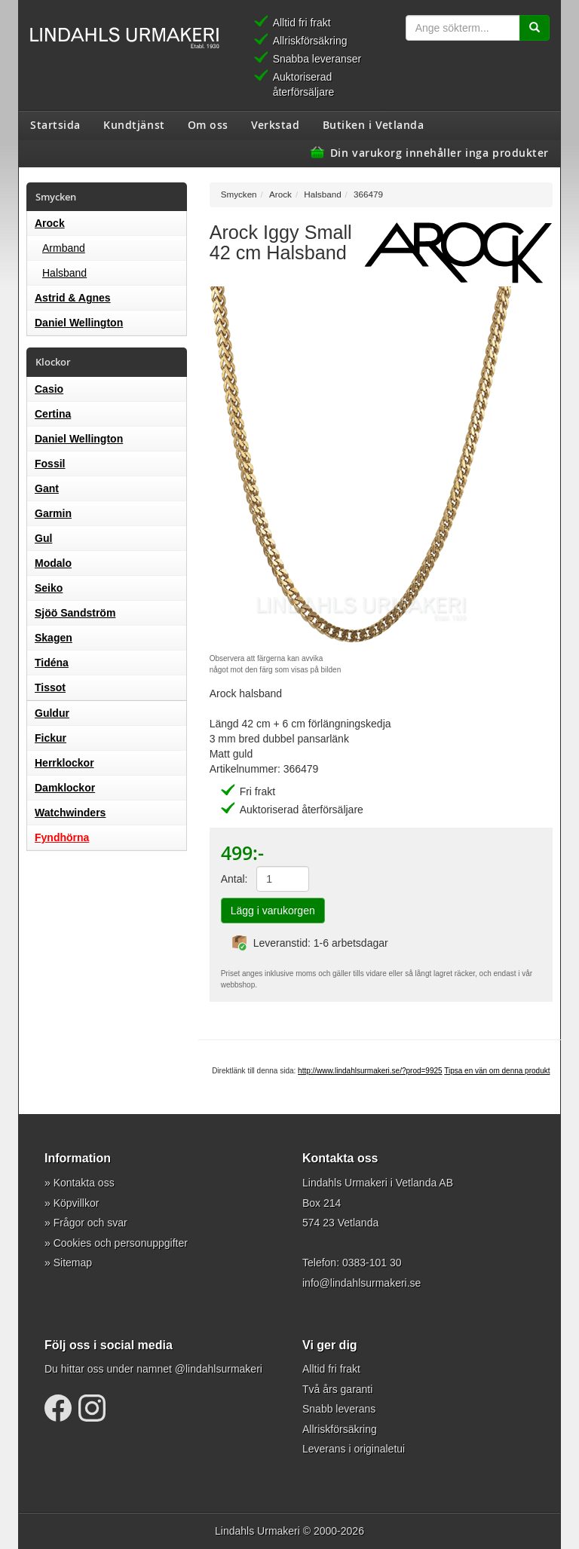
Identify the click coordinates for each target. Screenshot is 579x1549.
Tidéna (52, 663)
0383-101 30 (372, 1263)
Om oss (208, 124)
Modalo (53, 563)
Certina (53, 414)
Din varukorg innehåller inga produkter (439, 152)
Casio (49, 389)
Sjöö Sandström (75, 613)
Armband (63, 248)
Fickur (50, 738)
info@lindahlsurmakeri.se (361, 1283)
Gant (47, 488)
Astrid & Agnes (73, 298)
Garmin (53, 513)
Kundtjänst (134, 124)
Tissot (50, 687)
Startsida (55, 124)
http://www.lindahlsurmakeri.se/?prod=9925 (370, 1071)
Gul (43, 538)
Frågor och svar (90, 1223)
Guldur (52, 713)
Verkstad (275, 124)
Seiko (49, 588)
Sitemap (73, 1263)
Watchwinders (70, 813)
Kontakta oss (84, 1183)
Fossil (50, 464)
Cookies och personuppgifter (121, 1243)
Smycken (239, 194)
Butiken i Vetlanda (373, 124)
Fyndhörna (62, 837)
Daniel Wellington (79, 323)
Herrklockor (64, 763)
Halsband (64, 273)
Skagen (53, 638)
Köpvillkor (77, 1203)
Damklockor (65, 788)
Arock (50, 223)
